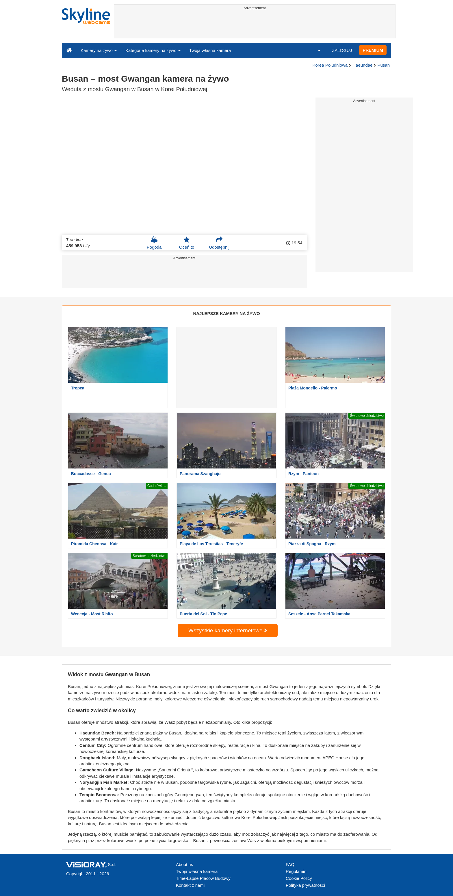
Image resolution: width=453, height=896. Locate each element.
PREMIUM (373, 50)
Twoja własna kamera (210, 50)
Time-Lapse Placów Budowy (203, 878)
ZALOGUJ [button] (342, 50)
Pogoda (154, 243)
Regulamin (296, 871)
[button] (315, 50)
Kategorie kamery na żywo (153, 50)
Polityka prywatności (305, 885)
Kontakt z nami (190, 885)
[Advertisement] (254, 25)
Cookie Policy (299, 878)
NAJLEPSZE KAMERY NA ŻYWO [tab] (226, 313)
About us (184, 864)
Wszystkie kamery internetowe (227, 630)
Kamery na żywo (99, 50)
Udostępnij (219, 243)
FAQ (290, 864)
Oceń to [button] (186, 243)
